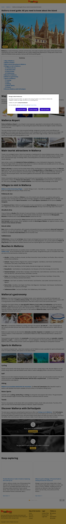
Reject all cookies (45, 109)
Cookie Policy (23, 105)
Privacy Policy (33, 105)
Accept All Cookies (21, 109)
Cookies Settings (33, 109)
